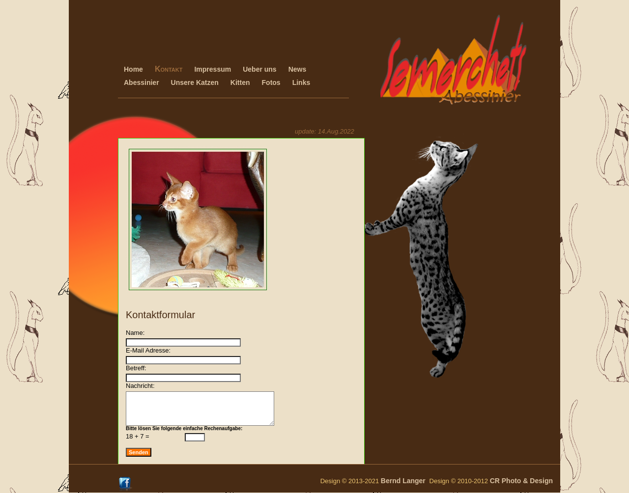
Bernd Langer (405, 481)
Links (301, 82)
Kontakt (169, 69)
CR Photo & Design (521, 481)
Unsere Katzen (195, 82)
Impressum (212, 69)
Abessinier (141, 82)
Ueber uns (259, 69)
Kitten (240, 82)
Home (133, 69)
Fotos (271, 82)
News (297, 69)
